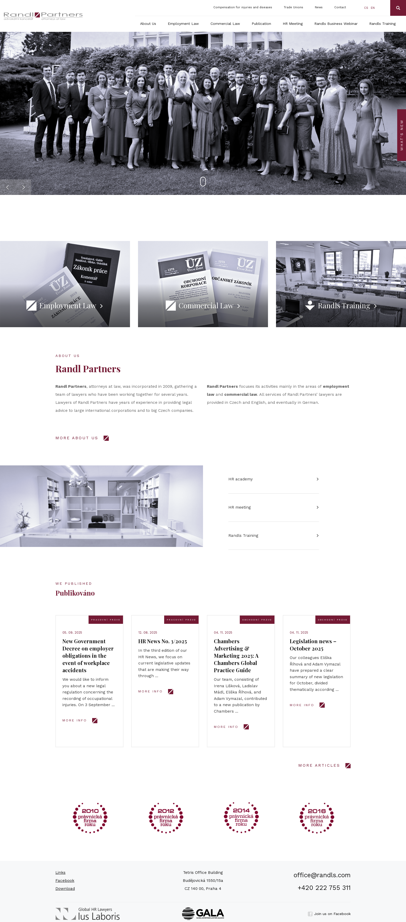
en (373, 8)
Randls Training (382, 23)
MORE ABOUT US (76, 438)
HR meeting (239, 507)
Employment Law (183, 23)
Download (65, 888)
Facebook (64, 880)
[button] (8, 187)
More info (74, 720)
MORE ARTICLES (319, 765)
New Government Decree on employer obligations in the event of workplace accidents (88, 656)
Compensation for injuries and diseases (242, 7)
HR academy (240, 479)
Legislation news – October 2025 (313, 645)
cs (366, 8)
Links (60, 872)
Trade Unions (293, 7)
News (319, 7)
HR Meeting (293, 23)
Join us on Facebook (329, 914)
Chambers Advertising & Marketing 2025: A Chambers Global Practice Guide (236, 656)
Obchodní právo (257, 619)
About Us (148, 23)
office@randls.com (322, 875)
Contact (340, 7)
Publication (261, 23)
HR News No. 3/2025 (162, 641)
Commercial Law (225, 23)
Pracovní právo (105, 619)
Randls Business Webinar (336, 23)
